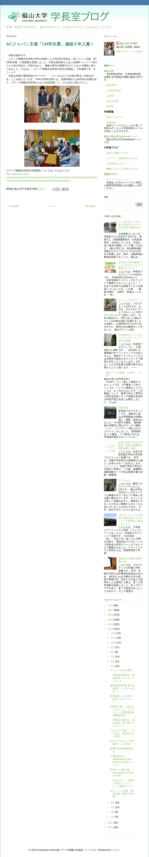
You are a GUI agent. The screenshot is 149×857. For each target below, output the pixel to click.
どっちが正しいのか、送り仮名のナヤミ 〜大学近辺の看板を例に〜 (130, 226)
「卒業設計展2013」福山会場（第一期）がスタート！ (122, 722)
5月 (113, 666)
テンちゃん (124, 480)
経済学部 (111, 85)
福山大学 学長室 (128, 43)
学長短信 (110, 122)
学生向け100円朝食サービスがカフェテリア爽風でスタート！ (130, 265)
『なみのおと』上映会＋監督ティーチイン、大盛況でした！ (122, 783)
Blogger (115, 850)
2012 (111, 822)
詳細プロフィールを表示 (129, 51)
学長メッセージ (113, 117)
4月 (113, 802)
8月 (113, 652)
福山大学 (109, 71)
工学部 (110, 95)
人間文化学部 (113, 90)
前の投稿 (90, 206)
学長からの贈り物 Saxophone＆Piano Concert (122, 772)
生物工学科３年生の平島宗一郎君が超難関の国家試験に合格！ (130, 445)
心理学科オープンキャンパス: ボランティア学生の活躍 (130, 338)
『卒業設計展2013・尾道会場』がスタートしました (122, 678)
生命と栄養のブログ (116, 152)
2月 (113, 811)
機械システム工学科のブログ (121, 168)
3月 (113, 807)
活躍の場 (123, 407)
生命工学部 (112, 101)
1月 (113, 816)
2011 (111, 827)
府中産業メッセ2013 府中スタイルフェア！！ (122, 699)
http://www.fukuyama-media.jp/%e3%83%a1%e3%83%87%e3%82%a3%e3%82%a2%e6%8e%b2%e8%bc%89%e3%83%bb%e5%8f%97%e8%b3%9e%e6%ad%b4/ (51, 177)
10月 (113, 642)
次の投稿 (13, 206)
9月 (113, 647)
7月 (113, 656)
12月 (113, 633)
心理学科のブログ (115, 163)
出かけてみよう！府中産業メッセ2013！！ (122, 742)
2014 (111, 624)
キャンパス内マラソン (130, 300)
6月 (113, 661)
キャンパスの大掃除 (121, 670)
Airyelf (87, 850)
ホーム (52, 206)
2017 (111, 610)
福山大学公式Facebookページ (120, 136)
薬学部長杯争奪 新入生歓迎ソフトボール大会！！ (122, 688)
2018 (111, 605)
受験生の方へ (111, 174)
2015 (111, 619)
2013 (111, 629)
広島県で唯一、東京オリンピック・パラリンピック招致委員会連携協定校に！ (122, 711)
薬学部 (110, 106)
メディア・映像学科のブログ (121, 158)
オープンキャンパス (116, 179)
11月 (113, 637)
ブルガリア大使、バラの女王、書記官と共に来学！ (122, 733)
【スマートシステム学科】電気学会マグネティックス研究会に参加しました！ (130, 519)
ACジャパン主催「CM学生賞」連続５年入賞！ (122, 793)
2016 (111, 614)
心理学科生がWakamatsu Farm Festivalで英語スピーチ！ (121, 760)
